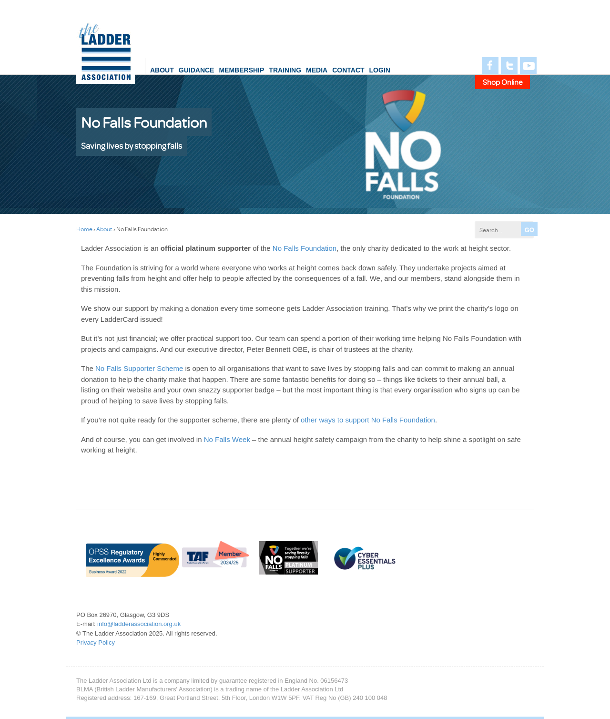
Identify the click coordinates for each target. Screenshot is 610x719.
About (162, 70)
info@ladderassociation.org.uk (139, 623)
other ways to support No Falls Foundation (368, 420)
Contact (348, 70)
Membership (241, 70)
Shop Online (503, 82)
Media (316, 70)
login (379, 70)
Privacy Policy (95, 642)
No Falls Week (227, 439)
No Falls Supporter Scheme (139, 368)
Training (285, 70)
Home (84, 229)
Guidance (196, 70)
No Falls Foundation (304, 248)
